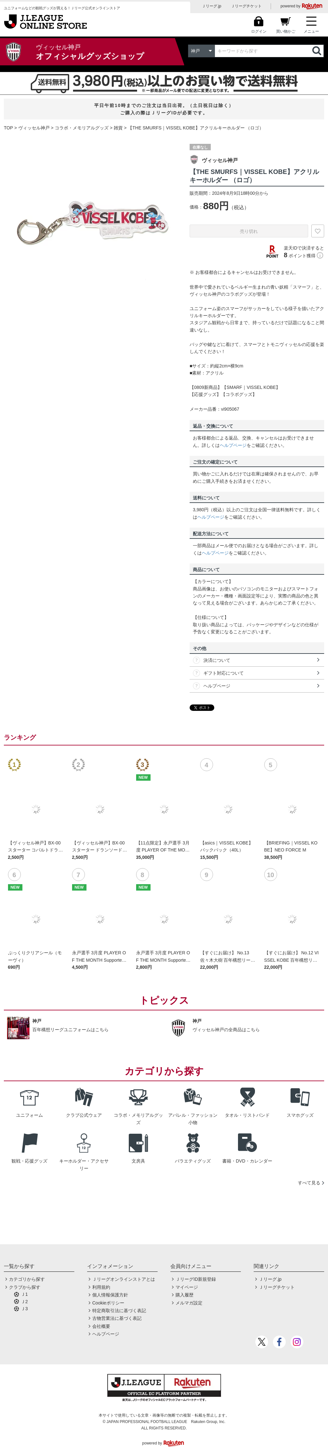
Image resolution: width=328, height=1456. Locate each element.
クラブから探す (24, 1287)
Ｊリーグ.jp (211, 6)
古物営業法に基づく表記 (117, 1318)
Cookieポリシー (108, 1302)
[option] (92, 224)
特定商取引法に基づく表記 (119, 1310)
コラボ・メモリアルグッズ (82, 127)
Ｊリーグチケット (246, 6)
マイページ (187, 1287)
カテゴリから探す (27, 1279)
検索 (317, 51)
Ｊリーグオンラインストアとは (123, 1279)
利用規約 (101, 1287)
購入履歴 (184, 1294)
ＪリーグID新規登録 (196, 1279)
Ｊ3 (24, 1308)
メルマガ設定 (189, 1302)
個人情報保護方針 (110, 1294)
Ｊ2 (24, 1301)
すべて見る (309, 1182)
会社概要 (101, 1326)
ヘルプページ (233, 445)
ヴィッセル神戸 (34, 127)
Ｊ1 (24, 1294)
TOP (8, 127)
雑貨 (118, 127)
